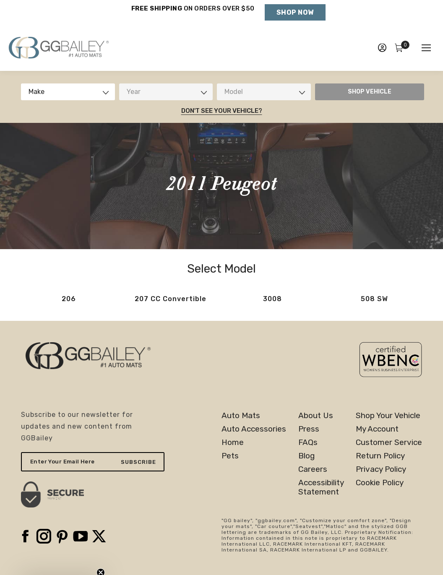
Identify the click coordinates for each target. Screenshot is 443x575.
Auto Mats (241, 415)
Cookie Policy (380, 482)
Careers (312, 469)
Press (308, 429)
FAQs (308, 442)
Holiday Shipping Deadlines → (193, 17)
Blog (306, 456)
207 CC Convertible (170, 299)
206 (69, 299)
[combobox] (68, 91)
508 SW (374, 299)
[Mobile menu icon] (426, 47)
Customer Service (389, 442)
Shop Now (295, 12)
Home (233, 442)
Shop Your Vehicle (388, 415)
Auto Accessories (254, 429)
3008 (272, 299)
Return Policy (380, 456)
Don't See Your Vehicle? (221, 110)
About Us (315, 415)
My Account (377, 429)
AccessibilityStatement (321, 487)
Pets (230, 456)
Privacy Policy (381, 469)
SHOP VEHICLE (369, 91)
